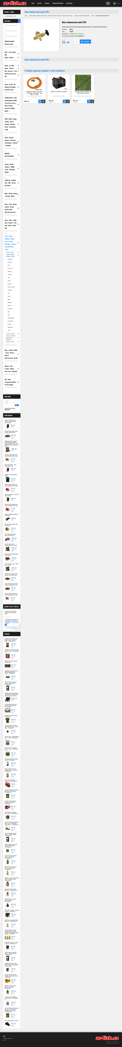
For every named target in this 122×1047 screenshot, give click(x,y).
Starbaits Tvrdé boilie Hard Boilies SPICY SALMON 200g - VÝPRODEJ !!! (11, 640)
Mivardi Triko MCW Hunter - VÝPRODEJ (11, 716)
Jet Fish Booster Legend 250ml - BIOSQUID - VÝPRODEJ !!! (10, 857)
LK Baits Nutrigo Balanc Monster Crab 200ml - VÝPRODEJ (10, 802)
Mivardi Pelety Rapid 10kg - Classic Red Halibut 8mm (11, 574)
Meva (93, 15)
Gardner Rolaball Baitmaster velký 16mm (11, 554)
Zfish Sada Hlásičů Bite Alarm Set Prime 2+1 (10, 535)
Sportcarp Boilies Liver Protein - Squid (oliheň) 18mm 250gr (10, 421)
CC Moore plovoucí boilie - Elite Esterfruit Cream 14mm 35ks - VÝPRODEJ (11, 727)
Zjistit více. (13, 627)
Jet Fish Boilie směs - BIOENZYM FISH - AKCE (11, 544)
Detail (12, 426)
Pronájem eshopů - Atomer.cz (112, 1043)
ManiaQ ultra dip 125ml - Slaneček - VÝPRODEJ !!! (11, 890)
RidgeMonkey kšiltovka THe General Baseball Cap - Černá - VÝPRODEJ (11, 672)
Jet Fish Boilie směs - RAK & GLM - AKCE (12, 564)
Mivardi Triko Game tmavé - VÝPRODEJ (11, 661)
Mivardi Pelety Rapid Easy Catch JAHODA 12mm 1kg (11, 485)
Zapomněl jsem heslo (10, 408)
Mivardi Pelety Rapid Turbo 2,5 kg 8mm (11, 525)
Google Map (69, 3)
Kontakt (39, 3)
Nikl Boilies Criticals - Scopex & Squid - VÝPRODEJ (12, 911)
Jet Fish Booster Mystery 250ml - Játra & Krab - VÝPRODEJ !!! (11, 683)
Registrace (7, 409)
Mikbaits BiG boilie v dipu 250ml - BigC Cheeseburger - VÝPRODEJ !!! (12, 965)
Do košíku (86, 42)
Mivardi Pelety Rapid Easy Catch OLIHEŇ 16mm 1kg (11, 455)
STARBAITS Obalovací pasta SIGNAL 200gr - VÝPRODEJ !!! (12, 651)
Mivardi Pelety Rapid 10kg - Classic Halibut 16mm (11, 432)
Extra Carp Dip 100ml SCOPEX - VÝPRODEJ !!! (11, 780)
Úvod (33, 3)
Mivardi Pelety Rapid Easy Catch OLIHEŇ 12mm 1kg (11, 594)
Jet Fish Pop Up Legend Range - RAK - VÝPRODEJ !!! (11, 749)
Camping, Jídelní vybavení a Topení (82, 15)
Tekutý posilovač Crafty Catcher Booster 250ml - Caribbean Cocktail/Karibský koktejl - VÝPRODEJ (11, 931)
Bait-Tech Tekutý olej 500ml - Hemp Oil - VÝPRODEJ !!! (12, 921)
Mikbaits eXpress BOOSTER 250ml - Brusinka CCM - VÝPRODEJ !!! (12, 879)
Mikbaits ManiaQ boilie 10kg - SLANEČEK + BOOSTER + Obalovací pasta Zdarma (12, 694)
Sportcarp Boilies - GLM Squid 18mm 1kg (10, 465)
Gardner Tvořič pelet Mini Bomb (11, 475)
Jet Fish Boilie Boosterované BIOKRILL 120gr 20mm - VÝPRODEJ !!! (11, 791)
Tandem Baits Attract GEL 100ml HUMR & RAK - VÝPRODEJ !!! (11, 846)
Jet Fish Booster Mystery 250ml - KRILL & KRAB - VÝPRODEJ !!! (11, 953)
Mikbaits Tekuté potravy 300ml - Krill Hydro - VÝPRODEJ (10, 987)
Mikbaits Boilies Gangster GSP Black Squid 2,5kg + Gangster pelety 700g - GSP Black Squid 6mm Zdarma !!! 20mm (11, 444)
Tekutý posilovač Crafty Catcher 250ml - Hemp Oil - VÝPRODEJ (11, 770)
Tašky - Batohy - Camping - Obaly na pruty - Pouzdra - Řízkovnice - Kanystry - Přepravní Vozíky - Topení (51, 15)
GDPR (4, 1040)
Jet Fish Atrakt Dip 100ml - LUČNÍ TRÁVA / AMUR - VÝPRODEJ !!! (11, 706)
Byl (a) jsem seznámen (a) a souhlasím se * (12, 621)
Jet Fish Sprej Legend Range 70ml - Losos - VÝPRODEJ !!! (12, 738)
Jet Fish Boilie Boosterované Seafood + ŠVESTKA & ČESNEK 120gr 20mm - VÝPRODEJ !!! (11, 1010)
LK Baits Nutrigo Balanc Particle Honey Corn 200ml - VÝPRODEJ (11, 976)
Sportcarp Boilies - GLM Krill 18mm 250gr (11, 495)
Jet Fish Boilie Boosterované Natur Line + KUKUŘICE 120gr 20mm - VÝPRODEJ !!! (12, 823)
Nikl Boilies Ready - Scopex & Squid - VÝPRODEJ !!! (11, 943)
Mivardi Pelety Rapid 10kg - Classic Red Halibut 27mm (11, 584)
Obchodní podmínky (7, 1038)
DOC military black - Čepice (11, 1020)
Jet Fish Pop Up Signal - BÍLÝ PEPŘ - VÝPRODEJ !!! (11, 813)
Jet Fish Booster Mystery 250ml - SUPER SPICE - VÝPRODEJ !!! (11, 834)
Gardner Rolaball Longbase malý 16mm (11, 515)
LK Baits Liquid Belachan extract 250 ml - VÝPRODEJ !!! (11, 998)
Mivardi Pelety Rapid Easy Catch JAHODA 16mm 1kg (11, 505)
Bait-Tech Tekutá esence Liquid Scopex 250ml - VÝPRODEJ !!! (10, 868)
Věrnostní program (57, 3)
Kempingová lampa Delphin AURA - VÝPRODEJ (11, 759)
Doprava (47, 3)
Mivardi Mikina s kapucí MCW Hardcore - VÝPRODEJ (10, 900)
